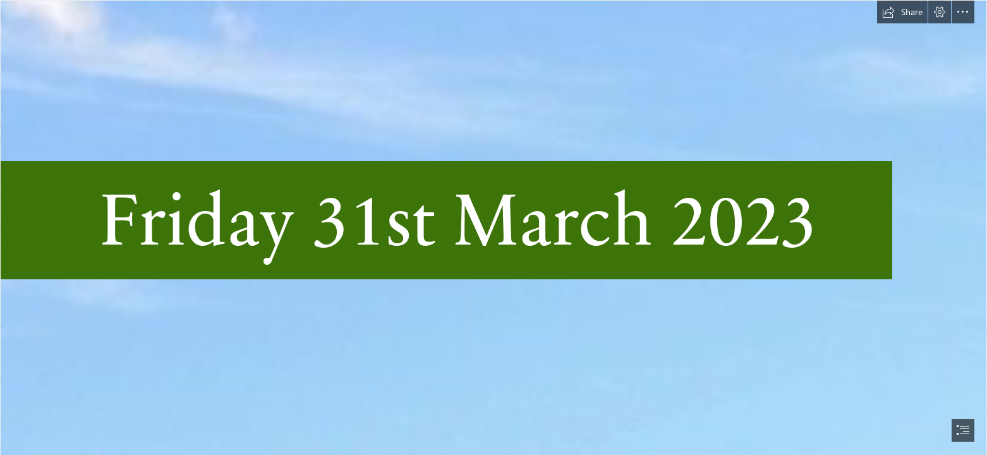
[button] (902, 12)
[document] (493, 227)
